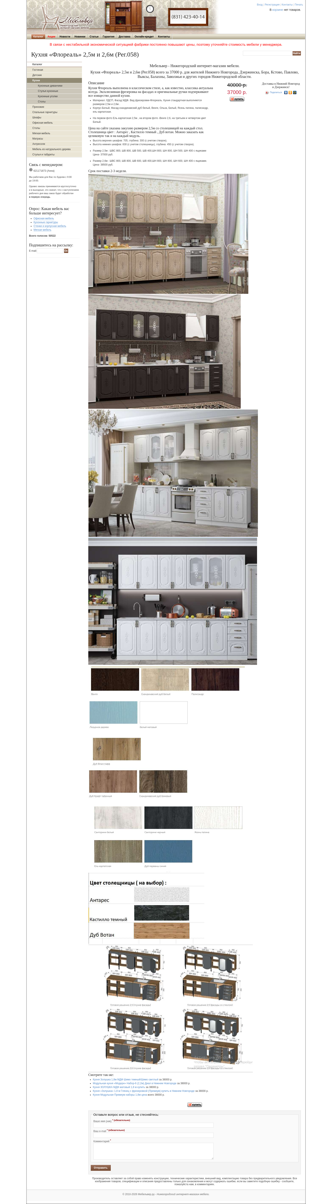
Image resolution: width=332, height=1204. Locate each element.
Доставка (124, 36)
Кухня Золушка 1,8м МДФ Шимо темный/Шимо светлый (125, 1079)
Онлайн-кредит (144, 36)
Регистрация (272, 4)
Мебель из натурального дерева (51, 149)
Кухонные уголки (48, 96)
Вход (260, 4)
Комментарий (102, 1141)
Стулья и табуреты (43, 154)
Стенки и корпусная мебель (50, 226)
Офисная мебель (42, 122)
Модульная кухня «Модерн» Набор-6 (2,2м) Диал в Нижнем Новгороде (135, 1083)
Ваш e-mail (109, 1131)
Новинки (80, 36)
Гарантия (108, 36)
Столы (42, 101)
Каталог (38, 36)
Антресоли (38, 143)
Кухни (36, 80)
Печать (299, 4)
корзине (277, 9)
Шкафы (36, 117)
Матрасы (37, 138)
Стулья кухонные (48, 91)
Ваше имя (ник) (111, 1121)
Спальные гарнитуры (44, 112)
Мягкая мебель (41, 133)
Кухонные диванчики (50, 85)
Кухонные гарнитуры (46, 222)
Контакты (287, 4)
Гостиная (37, 69)
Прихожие (38, 106)
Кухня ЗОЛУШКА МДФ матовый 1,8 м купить (119, 1087)
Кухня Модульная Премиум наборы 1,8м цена (120, 1094)
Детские (37, 75)
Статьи (94, 36)
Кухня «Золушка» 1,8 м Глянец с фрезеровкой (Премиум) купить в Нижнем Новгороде (144, 1090)
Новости (64, 36)
